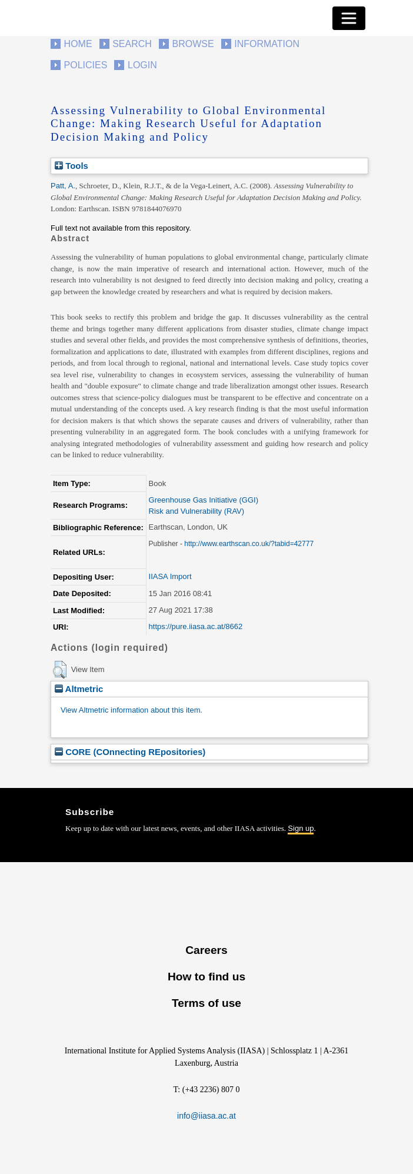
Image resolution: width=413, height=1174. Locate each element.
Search (132, 44)
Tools (71, 166)
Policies (86, 65)
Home (78, 44)
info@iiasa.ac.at (206, 1115)
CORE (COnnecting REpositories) (130, 752)
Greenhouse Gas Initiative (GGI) (203, 499)
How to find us (206, 976)
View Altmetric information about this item (130, 710)
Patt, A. (63, 185)
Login (142, 65)
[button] (59, 670)
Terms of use (206, 1003)
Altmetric (79, 689)
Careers (206, 950)
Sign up (301, 828)
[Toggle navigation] (348, 18)
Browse (193, 44)
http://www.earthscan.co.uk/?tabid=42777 (249, 544)
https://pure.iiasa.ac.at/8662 (196, 626)
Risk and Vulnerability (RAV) (197, 511)
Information (266, 44)
